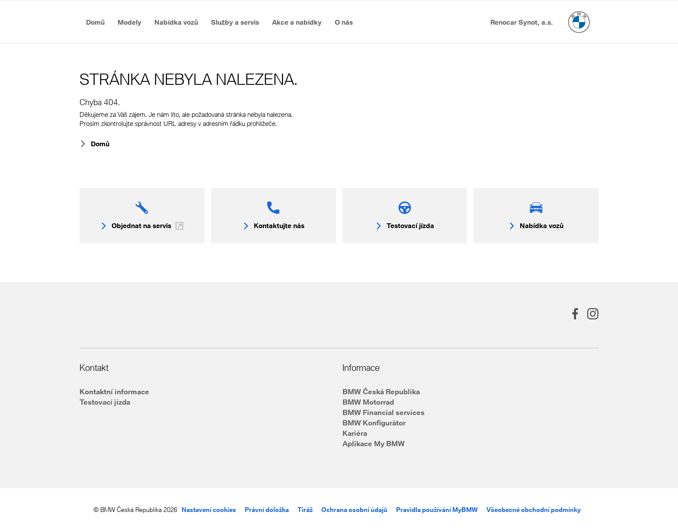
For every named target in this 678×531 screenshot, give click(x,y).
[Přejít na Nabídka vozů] (176, 22)
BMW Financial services (383, 412)
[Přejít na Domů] (95, 22)
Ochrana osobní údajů (354, 509)
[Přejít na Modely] (129, 22)
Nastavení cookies (209, 509)
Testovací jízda (105, 402)
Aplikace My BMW (373, 443)
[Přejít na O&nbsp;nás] (343, 22)
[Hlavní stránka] (579, 22)
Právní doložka (267, 509)
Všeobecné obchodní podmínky (533, 509)
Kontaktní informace (114, 391)
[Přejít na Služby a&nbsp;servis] (235, 22)
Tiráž (305, 509)
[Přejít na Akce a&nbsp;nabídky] (296, 22)
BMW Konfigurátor (374, 422)
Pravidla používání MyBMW (437, 509)
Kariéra (354, 433)
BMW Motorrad (368, 402)
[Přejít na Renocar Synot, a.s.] (522, 22)
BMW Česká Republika (381, 391)
